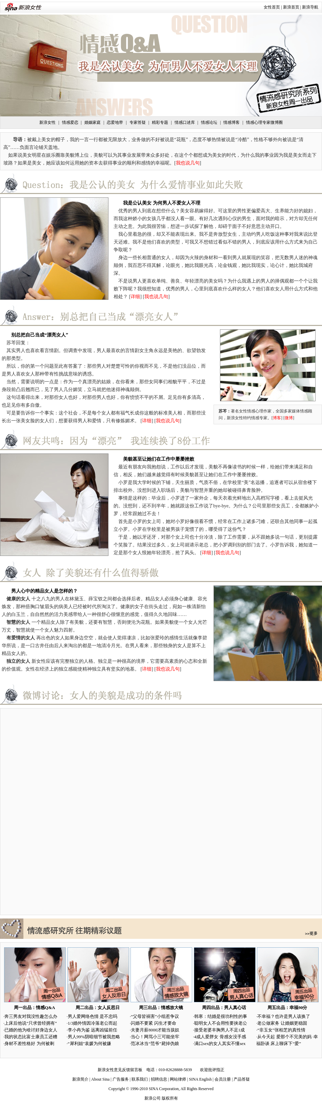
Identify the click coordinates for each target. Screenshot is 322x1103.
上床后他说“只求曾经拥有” (30, 1023)
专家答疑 (137, 122)
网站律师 (178, 1079)
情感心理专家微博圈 (264, 122)
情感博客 (231, 122)
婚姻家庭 (92, 122)
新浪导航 (310, 7)
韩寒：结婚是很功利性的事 (220, 1016)
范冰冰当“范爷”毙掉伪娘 (155, 1043)
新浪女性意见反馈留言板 (120, 1069)
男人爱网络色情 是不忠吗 (92, 1016)
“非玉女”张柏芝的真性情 (281, 1029)
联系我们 (140, 1079)
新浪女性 (47, 122)
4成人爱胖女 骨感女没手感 (220, 1036)
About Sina (100, 1079)
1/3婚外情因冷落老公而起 (93, 1023)
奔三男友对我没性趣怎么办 (30, 1016)
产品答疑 (242, 1079)
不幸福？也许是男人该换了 (283, 1016)
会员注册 (223, 1079)
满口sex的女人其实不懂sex (220, 1043)
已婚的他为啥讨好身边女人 (30, 1029)
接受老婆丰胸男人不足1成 (219, 1029)
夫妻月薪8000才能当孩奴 (155, 1029)
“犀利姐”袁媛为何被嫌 (90, 1043)
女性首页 (272, 7)
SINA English (200, 1079)
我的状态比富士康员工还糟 (30, 1036)
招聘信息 (159, 1079)
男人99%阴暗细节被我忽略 (94, 1036)
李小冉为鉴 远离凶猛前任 (92, 1029)
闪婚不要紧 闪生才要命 (153, 1023)
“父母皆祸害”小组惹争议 (155, 1016)
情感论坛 (209, 122)
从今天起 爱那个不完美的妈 (284, 1036)
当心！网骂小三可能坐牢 (155, 1036)
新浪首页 (291, 7)
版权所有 (170, 1098)
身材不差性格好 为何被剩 (29, 1043)
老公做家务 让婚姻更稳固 (282, 1023)
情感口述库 (185, 122)
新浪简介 (80, 1079)
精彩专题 (160, 122)
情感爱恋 (70, 122)
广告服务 (121, 1079)
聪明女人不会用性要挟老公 (220, 1023)
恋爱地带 (115, 122)
